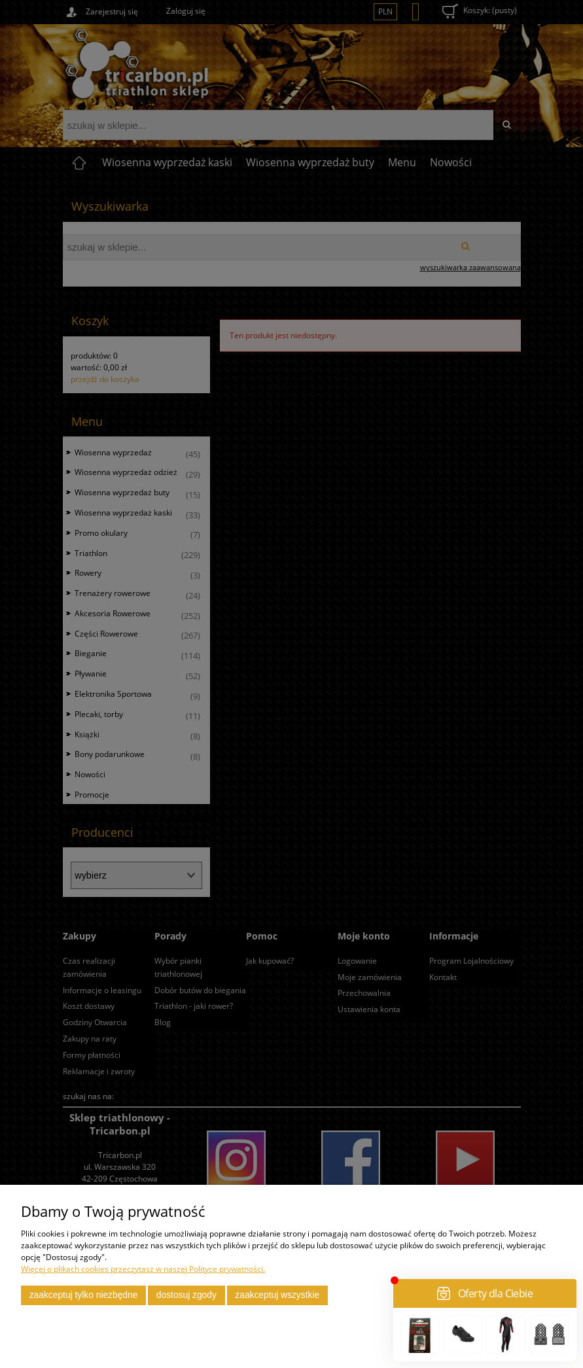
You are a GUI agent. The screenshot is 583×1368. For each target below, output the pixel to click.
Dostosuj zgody (186, 1295)
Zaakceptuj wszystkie (277, 1295)
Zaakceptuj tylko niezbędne (83, 1295)
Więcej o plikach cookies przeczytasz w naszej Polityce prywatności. (143, 1268)
